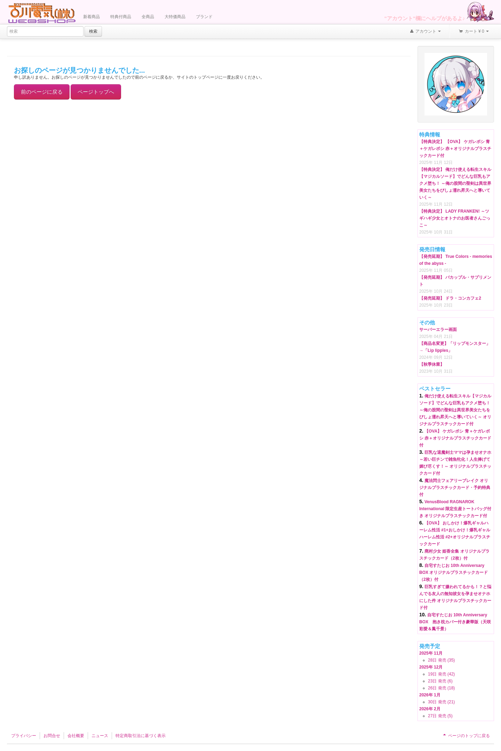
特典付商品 (120, 16)
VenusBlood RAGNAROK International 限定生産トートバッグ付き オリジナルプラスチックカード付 (455, 508)
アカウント (425, 31)
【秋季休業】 (431, 364)
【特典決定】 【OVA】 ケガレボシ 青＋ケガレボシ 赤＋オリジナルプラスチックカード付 (455, 148)
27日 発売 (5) (440, 715)
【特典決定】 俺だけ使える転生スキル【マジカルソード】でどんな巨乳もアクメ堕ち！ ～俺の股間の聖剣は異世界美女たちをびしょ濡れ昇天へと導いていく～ (455, 183)
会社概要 (75, 735)
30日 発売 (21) (441, 701)
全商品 (148, 16)
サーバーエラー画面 (438, 329)
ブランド (204, 16)
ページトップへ (96, 92)
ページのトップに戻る (466, 735)
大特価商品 (175, 16)
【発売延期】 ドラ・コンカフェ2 (450, 298)
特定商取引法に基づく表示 (141, 735)
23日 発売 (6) (440, 681)
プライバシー (23, 735)
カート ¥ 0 (473, 31)
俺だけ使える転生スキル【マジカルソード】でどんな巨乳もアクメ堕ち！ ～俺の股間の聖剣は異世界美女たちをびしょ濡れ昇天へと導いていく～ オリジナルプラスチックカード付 (455, 410)
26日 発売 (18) (441, 688)
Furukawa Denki (42, 12)
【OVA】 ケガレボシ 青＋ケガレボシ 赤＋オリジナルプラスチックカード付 (455, 438)
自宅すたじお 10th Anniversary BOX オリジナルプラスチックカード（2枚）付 (453, 572)
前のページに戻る (42, 92)
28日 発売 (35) (441, 660)
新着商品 (91, 16)
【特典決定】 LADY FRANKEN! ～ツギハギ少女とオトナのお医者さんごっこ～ (454, 218)
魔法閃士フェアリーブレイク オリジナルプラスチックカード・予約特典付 (454, 487)
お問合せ (51, 735)
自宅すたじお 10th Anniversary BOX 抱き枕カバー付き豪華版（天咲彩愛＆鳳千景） (455, 621)
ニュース (100, 735)
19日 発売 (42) (441, 674)
